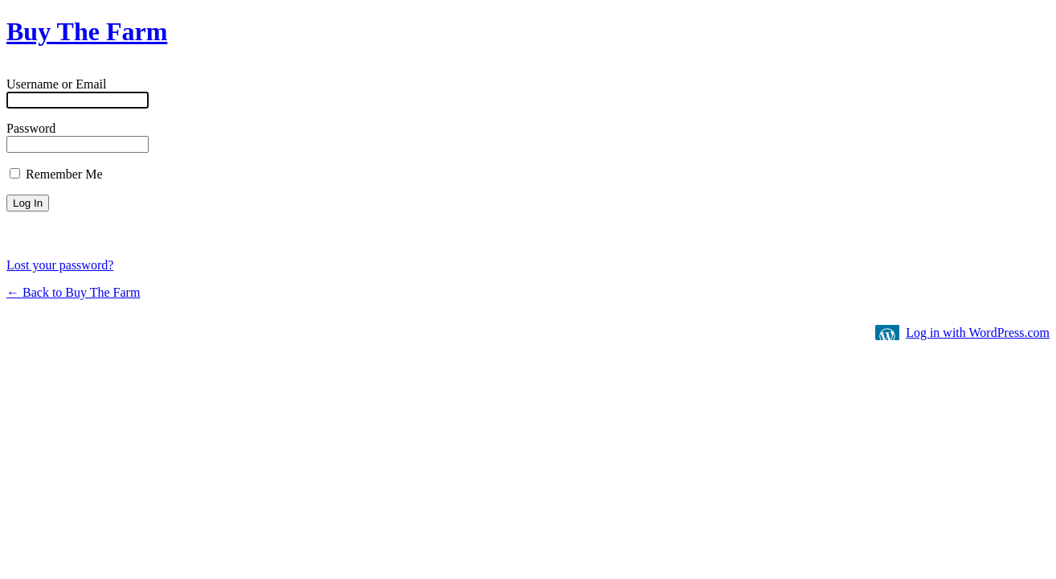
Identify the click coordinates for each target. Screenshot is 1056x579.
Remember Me (56, 174)
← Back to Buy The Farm (73, 292)
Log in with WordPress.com (978, 332)
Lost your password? (59, 265)
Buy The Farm (86, 31)
